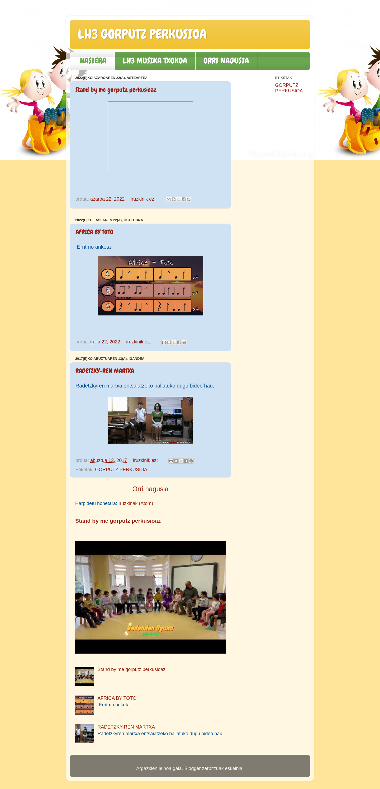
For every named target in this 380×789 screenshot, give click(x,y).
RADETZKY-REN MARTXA (104, 371)
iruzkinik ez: (144, 199)
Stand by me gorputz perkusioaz (115, 90)
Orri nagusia (150, 489)
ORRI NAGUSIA (226, 61)
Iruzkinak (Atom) (135, 503)
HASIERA (93, 61)
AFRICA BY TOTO (94, 232)
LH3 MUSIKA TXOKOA (155, 61)
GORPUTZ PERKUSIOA (121, 469)
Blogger (192, 768)
